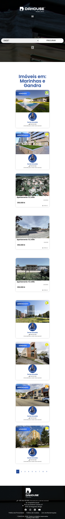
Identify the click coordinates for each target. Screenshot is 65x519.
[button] (32, 16)
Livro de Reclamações (49, 513)
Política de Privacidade (16, 513)
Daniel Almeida (32, 122)
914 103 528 (33, 124)
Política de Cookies (32, 513)
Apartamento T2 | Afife (26, 197)
